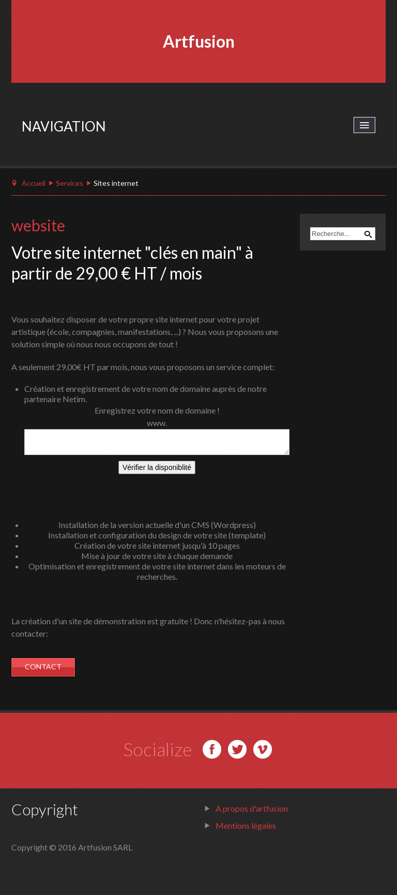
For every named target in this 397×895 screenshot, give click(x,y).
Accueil (33, 183)
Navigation (64, 126)
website (38, 225)
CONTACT (43, 666)
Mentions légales (246, 825)
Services (69, 183)
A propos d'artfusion (252, 808)
